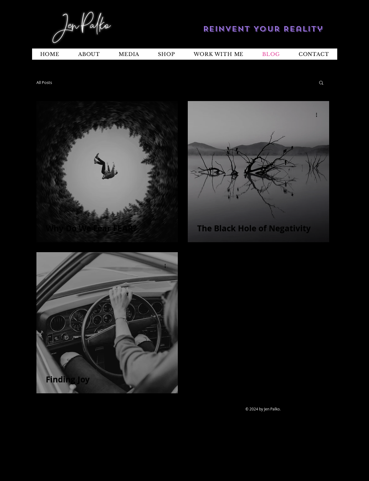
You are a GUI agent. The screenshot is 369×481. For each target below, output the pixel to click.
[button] (321, 83)
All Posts (44, 82)
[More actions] (167, 114)
